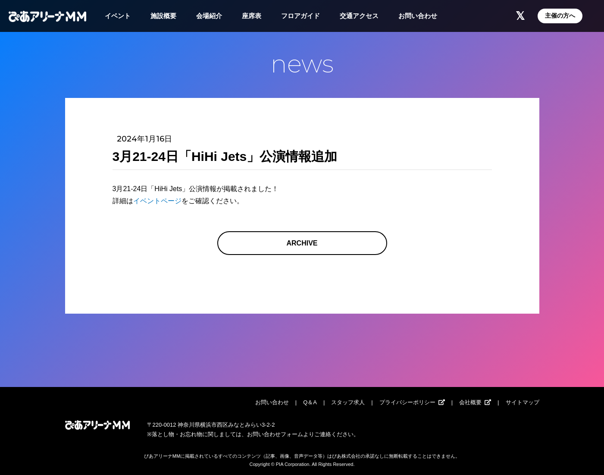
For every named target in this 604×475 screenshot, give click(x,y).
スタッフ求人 (348, 402)
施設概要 (163, 15)
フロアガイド (300, 15)
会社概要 (470, 402)
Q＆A (310, 402)
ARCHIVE (301, 243)
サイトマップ (522, 402)
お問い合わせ (417, 15)
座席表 (251, 15)
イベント (118, 15)
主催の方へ (560, 15)
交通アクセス (359, 15)
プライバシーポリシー (407, 402)
